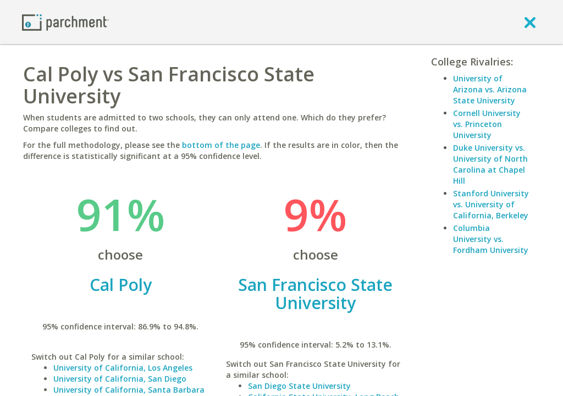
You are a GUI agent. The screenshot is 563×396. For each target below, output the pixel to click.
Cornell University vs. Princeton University (487, 124)
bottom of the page (221, 145)
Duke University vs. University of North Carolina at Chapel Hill (490, 164)
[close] (530, 22)
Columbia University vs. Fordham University (490, 239)
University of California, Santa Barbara (129, 389)
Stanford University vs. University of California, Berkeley (491, 204)
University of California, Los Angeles (122, 367)
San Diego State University (299, 386)
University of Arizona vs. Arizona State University (490, 89)
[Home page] (65, 21)
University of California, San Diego (119, 378)
